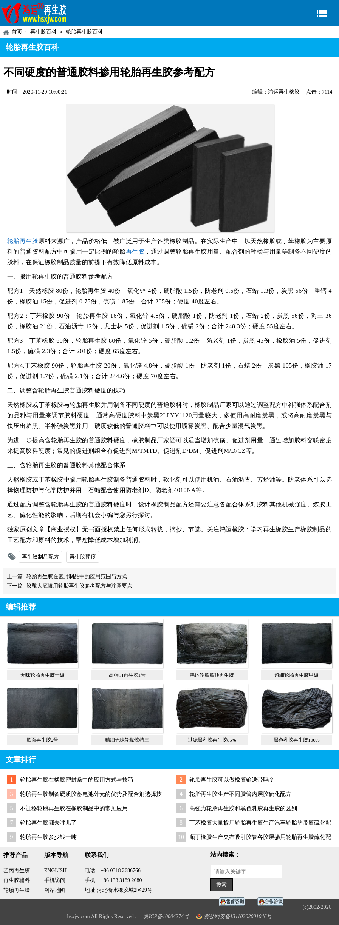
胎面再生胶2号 (42, 740)
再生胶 (135, 251)
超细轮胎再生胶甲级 (296, 675)
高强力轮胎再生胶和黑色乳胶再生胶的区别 (243, 808)
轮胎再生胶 (23, 241)
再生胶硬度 (83, 557)
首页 (17, 32)
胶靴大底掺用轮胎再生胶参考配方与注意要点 (79, 586)
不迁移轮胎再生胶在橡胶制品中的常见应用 (74, 808)
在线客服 (234, 902)
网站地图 (54, 890)
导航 (316, 13)
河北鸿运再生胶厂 (34, 13)
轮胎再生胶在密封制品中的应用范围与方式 (76, 576)
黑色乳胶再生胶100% (296, 740)
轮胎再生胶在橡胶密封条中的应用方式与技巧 (76, 780)
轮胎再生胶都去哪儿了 (48, 823)
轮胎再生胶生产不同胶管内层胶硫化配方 (240, 794)
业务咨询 (272, 902)
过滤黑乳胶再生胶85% (212, 740)
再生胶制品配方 (40, 557)
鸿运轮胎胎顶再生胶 (212, 675)
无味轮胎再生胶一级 (42, 675)
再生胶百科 (43, 32)
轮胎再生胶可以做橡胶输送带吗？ (231, 780)
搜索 (221, 885)
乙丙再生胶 (16, 870)
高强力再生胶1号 (127, 675)
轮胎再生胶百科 (84, 32)
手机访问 (54, 880)
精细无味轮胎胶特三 (127, 740)
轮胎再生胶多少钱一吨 (48, 837)
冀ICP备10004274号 (166, 916)
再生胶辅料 (16, 880)
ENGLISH (55, 870)
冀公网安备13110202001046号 (238, 916)
